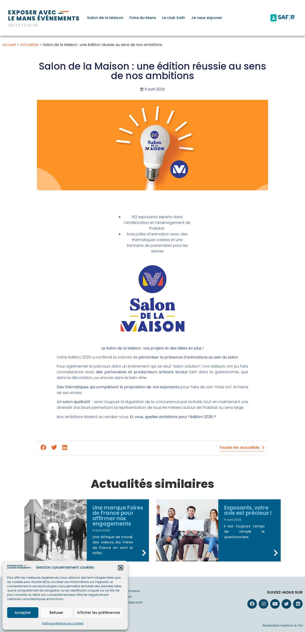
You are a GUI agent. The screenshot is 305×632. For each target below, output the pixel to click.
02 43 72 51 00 (23, 25)
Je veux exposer (206, 17)
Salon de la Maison (105, 17)
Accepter (23, 612)
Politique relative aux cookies (62, 623)
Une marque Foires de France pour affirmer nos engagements (117, 515)
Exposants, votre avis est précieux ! (248, 510)
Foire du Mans (142, 17)
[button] (120, 567)
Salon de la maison (125, 591)
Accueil (9, 44)
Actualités (29, 44)
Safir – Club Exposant (126, 602)
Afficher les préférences (98, 612)
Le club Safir (173, 17)
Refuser (56, 612)
